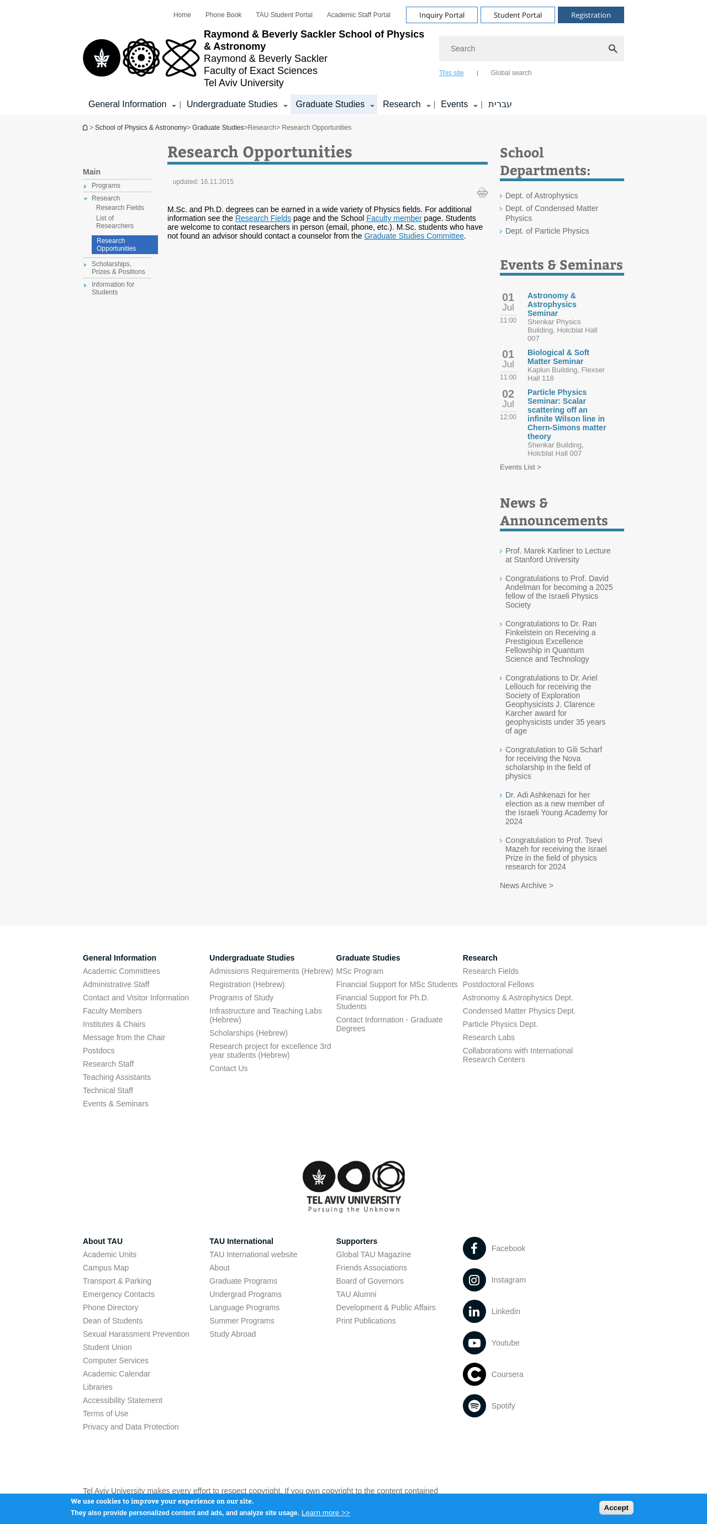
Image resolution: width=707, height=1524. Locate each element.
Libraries (98, 1387)
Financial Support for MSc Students (397, 984)
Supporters (357, 1241)
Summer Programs (241, 1320)
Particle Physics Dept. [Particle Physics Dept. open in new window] (500, 1024)
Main (92, 171)
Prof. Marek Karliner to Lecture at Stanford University (558, 555)
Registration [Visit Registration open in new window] (591, 15)
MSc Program (360, 971)
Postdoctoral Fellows (498, 984)
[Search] (531, 48)
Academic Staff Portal (359, 15)
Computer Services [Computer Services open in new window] (116, 1360)
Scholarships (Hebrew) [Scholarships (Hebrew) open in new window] (248, 1033)
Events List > (520, 467)
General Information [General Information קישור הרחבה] (127, 104)
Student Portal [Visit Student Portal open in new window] (518, 15)
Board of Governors (370, 1281)
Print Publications (366, 1320)
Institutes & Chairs (114, 1024)
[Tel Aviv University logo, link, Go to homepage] (255, 58)
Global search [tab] (511, 73)
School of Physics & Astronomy (86, 127)
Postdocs (99, 1050)
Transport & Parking (117, 1281)
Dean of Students (113, 1320)
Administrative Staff (116, 984)
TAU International (241, 1241)
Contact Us (228, 1068)
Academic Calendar (116, 1373)
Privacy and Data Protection (131, 1426)
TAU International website (253, 1254)
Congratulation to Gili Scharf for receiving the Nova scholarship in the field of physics (553, 763)
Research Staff (108, 1063)
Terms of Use (105, 1413)
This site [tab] (451, 73)
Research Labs (489, 1037)
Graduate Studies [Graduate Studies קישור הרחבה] (330, 104)
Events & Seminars (116, 1103)
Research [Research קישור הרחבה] (401, 104)
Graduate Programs (243, 1281)
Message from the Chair (124, 1037)
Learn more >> (326, 1515)
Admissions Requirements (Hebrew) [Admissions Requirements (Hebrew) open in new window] (271, 971)
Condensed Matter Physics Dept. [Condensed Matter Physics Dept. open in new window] (519, 1010)
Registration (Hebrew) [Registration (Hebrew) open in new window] (246, 984)
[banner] (353, 57)
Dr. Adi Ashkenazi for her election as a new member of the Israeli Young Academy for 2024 (556, 808)
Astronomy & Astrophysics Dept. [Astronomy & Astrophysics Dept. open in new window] (518, 997)
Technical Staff (108, 1090)
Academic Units (109, 1254)
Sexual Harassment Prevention (136, 1334)
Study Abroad (232, 1334)
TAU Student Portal (284, 15)
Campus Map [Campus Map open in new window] (106, 1267)
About (219, 1267)
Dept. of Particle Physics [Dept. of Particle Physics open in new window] (547, 230)
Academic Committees (121, 971)
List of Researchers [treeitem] (115, 222)
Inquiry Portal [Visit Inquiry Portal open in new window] (442, 15)
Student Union (107, 1347)
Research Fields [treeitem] (120, 208)
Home (182, 15)
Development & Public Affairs (386, 1307)
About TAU (103, 1241)
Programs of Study (241, 997)
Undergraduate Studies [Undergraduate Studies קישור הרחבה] (232, 104)
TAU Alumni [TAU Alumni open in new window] (356, 1294)
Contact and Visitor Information (136, 997)
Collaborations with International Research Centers (518, 1055)
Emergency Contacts (119, 1294)
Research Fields (263, 218)
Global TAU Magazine (373, 1254)
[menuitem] (182, 15)
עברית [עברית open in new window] (500, 104)
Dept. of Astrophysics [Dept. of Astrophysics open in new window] (541, 195)
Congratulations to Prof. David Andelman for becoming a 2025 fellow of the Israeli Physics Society (559, 591)
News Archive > (526, 885)
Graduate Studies (218, 127)
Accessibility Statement (122, 1400)
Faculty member (393, 218)
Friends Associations (371, 1267)
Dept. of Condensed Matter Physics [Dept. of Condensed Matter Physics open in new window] (551, 213)
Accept (616, 1510)
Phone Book (223, 15)
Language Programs (244, 1307)
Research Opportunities (116, 244)
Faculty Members (112, 1010)
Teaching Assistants (117, 1077)
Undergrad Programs (245, 1294)
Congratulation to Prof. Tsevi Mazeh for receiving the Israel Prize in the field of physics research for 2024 (556, 853)
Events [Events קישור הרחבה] (454, 104)
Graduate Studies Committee (414, 235)
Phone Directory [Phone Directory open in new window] (110, 1307)
